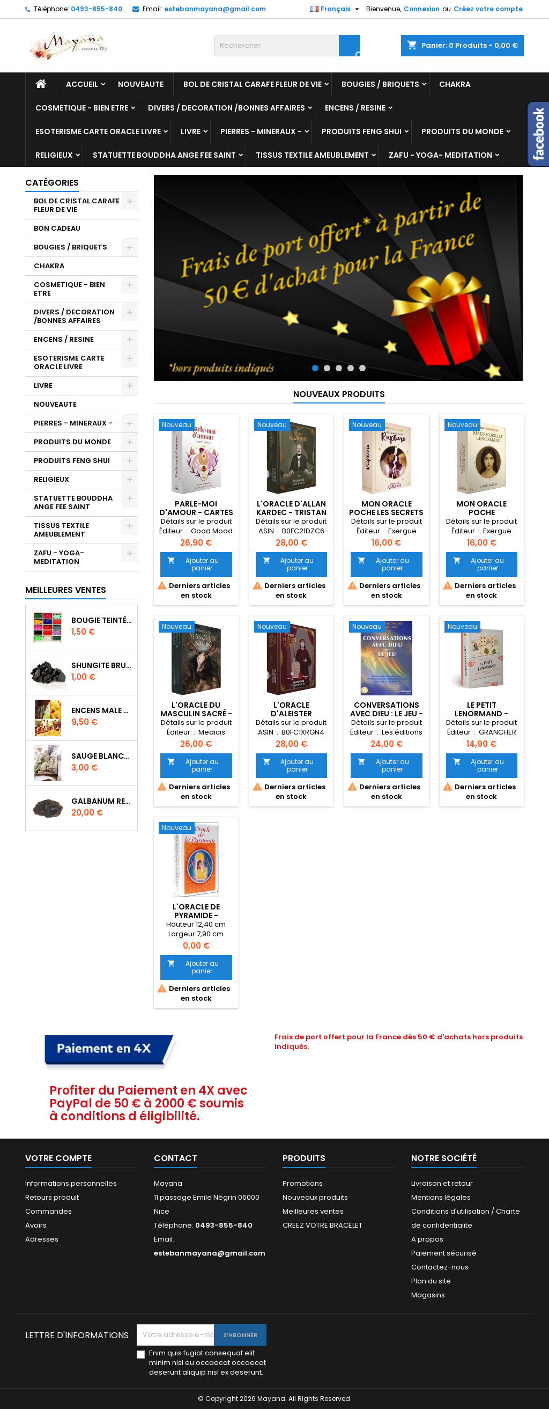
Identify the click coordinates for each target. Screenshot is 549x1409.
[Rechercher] (287, 45)
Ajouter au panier (193, 564)
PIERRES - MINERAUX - (261, 131)
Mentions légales (441, 1197)
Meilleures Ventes (65, 590)
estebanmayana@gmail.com (215, 8)
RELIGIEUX (54, 155)
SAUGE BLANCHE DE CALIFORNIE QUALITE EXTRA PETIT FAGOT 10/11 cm (102, 756)
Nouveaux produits (339, 394)
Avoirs (36, 1225)
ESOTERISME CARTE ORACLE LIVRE (98, 131)
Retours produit (52, 1197)
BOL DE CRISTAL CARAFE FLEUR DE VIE (252, 84)
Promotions (303, 1183)
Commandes (48, 1211)
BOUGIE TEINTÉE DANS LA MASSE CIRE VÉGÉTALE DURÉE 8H (102, 620)
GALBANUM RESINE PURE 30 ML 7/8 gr (102, 801)
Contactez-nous (440, 1267)
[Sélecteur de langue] (336, 9)
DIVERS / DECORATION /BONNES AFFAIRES (226, 107)
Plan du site (431, 1281)
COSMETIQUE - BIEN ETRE (81, 107)
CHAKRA (455, 84)
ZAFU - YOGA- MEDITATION (440, 155)
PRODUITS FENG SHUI (362, 131)
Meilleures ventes (313, 1211)
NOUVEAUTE (141, 84)
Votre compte (58, 1158)
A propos (427, 1239)
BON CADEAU (57, 228)
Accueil (82, 84)
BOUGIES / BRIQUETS (380, 84)
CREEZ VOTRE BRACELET (322, 1225)
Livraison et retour (442, 1183)
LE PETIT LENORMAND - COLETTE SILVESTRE (481, 714)
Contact (175, 1158)
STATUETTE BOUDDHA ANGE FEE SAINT (164, 155)
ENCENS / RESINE (355, 107)
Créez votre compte (488, 8)
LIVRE (191, 131)
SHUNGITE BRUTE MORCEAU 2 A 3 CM (102, 665)
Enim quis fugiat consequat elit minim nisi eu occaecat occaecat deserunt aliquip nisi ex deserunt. (207, 1362)
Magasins (428, 1295)
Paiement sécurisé (444, 1253)
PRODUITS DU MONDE (462, 131)
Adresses (41, 1239)
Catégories (52, 183)
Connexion (422, 8)
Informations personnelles (71, 1183)
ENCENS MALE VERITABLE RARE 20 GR (102, 710)
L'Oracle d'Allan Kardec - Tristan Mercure (291, 512)
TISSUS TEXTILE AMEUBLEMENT (312, 155)
